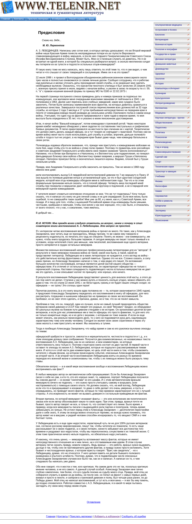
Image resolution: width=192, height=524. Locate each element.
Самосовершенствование (168, 152)
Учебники (160, 176)
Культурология (162, 98)
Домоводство (161, 69)
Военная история (163, 44)
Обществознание (163, 122)
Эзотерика (160, 210)
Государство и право (165, 54)
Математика (161, 108)
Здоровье (160, 74)
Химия (158, 191)
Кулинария (160, 93)
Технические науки (164, 166)
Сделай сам (161, 157)
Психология (161, 137)
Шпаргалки (160, 205)
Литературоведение (165, 103)
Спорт (158, 162)
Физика (158, 181)
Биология (160, 34)
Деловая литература (165, 59)
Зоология (159, 78)
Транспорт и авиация (165, 171)
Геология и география (166, 49)
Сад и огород (161, 147)
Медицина (160, 113)
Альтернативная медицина (168, 25)
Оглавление (93, 502)
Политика (160, 132)
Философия (161, 186)
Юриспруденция (163, 215)
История (159, 83)
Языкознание (161, 220)
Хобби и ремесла (163, 201)
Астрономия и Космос (166, 30)
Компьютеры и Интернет (167, 88)
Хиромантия (161, 196)
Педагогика (160, 127)
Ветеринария (161, 39)
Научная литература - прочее (169, 118)
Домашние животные (165, 64)
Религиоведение (163, 142)
